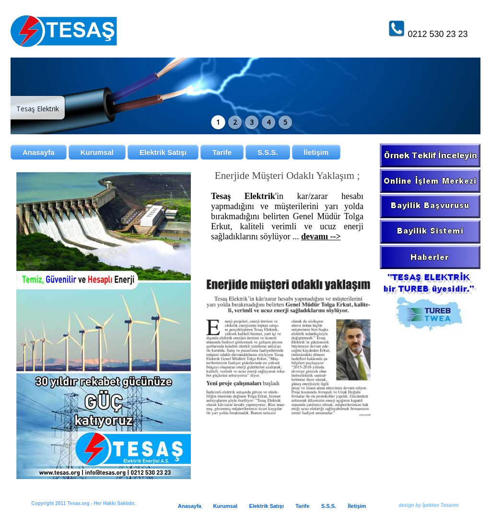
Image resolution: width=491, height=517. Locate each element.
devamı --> (321, 236)
